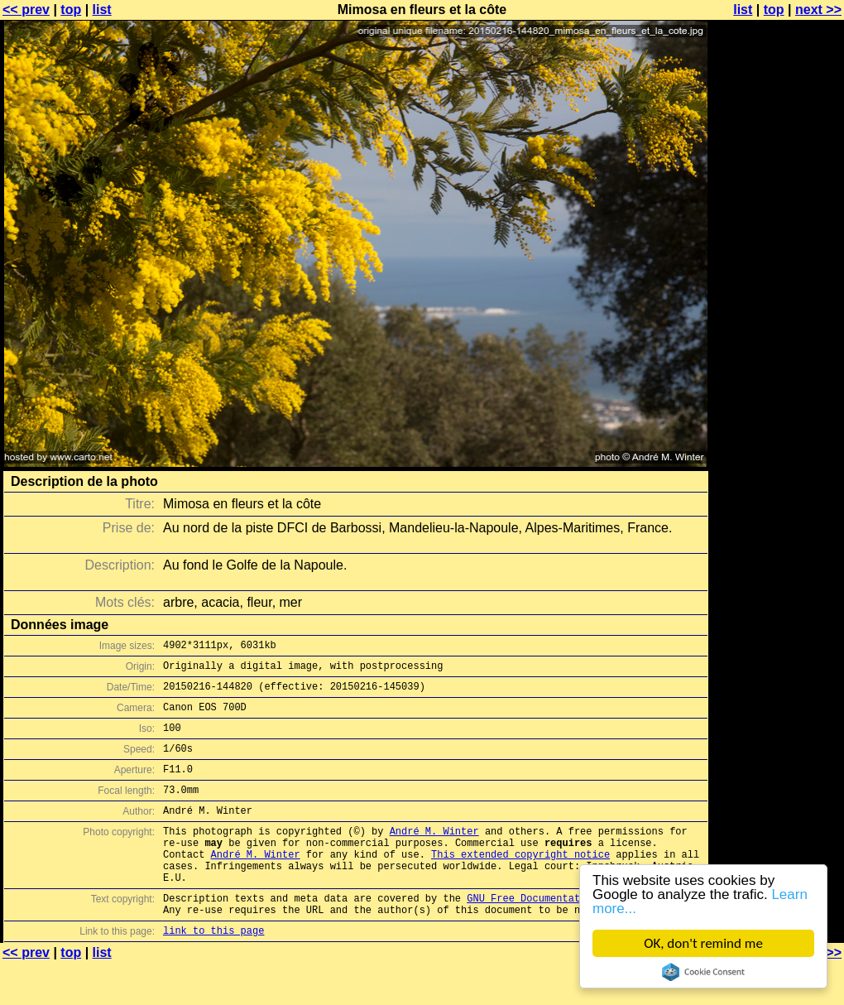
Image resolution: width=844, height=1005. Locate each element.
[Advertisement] (777, 409)
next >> (818, 9)
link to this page (213, 972)
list (102, 9)
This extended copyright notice (520, 884)
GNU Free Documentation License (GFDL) (577, 935)
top (70, 9)
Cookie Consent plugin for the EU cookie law (703, 972)
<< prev (26, 9)
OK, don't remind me (703, 943)
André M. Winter (434, 856)
